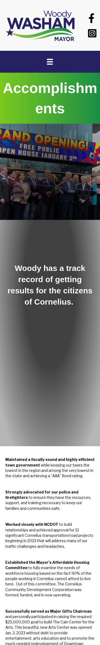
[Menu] (50, 61)
